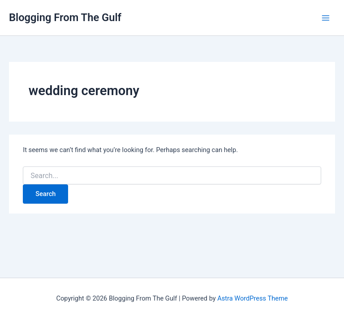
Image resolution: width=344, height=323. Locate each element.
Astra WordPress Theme (252, 298)
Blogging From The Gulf (65, 17)
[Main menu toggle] (325, 18)
